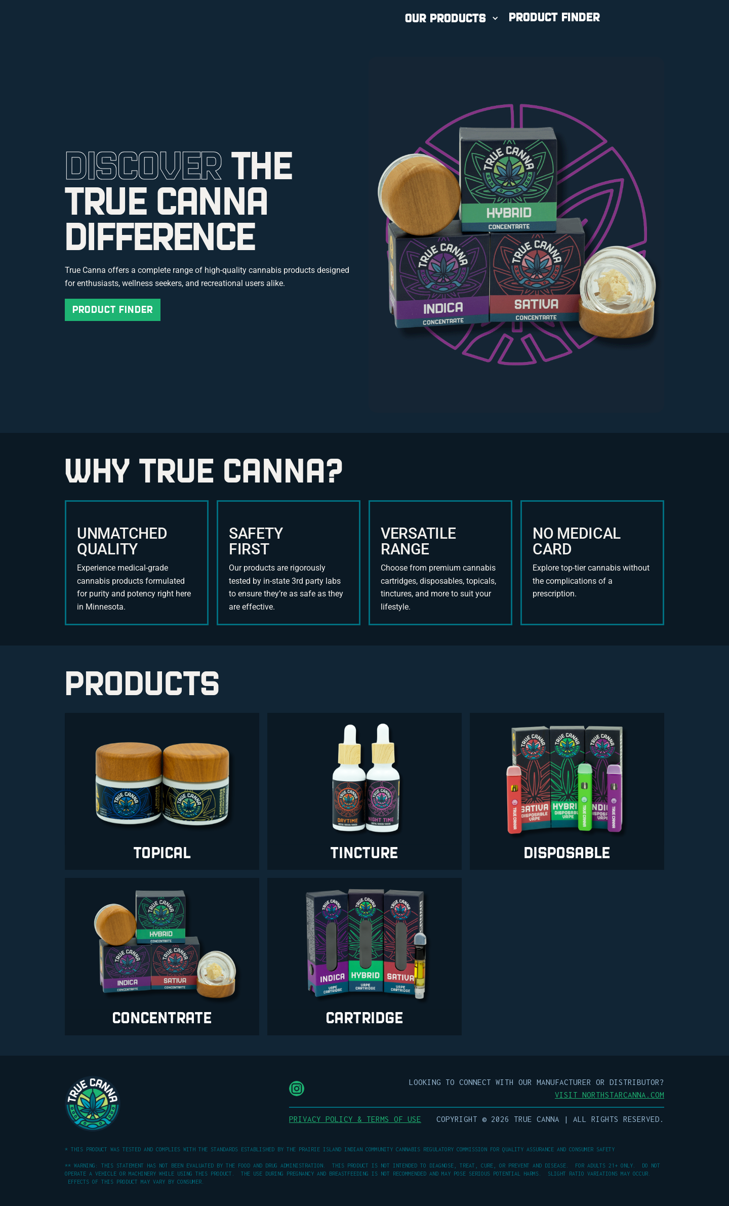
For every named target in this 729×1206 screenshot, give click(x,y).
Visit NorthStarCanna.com (609, 1094)
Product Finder (112, 309)
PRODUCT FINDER (554, 17)
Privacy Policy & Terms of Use (355, 1118)
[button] (453, 18)
